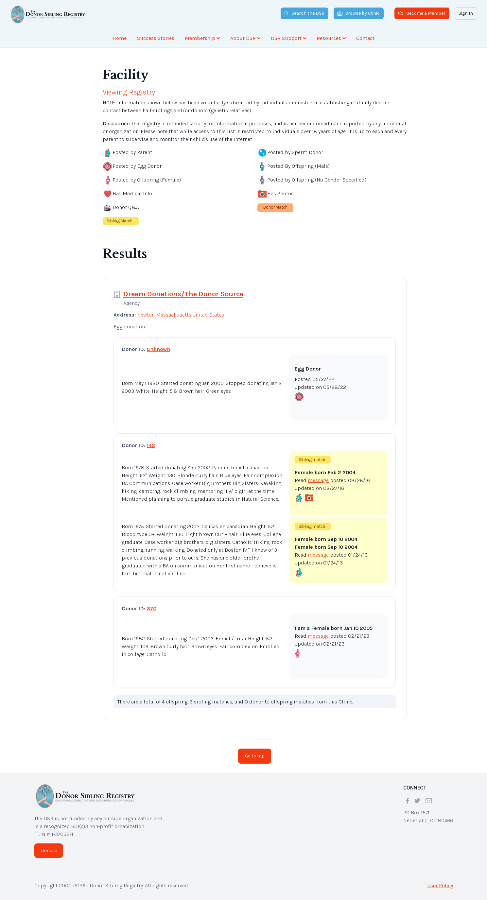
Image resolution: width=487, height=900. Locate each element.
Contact (365, 38)
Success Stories (155, 38)
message (318, 480)
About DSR (245, 38)
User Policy (440, 885)
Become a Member (421, 13)
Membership (202, 38)
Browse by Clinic (358, 13)
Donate (49, 850)
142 (151, 445)
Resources (331, 38)
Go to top (255, 756)
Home (120, 38)
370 (151, 608)
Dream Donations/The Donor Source (183, 294)
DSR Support (288, 38)
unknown (158, 349)
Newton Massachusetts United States (180, 315)
